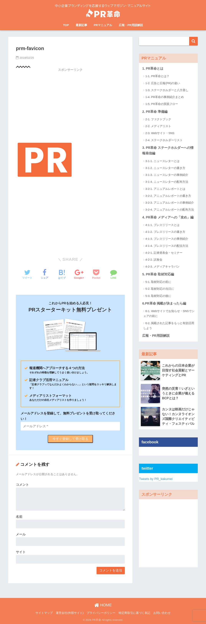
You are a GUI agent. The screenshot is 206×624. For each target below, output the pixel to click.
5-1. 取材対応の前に (158, 281)
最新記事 (81, 25)
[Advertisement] (70, 101)
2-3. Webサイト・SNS (159, 133)
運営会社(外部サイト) (70, 612)
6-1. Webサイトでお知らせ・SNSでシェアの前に (168, 313)
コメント (22, 485)
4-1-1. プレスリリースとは (162, 224)
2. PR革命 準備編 (154, 112)
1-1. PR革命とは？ (157, 76)
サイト (21, 552)
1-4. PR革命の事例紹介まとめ (164, 97)
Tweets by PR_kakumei (155, 479)
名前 (19, 517)
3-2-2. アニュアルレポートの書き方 (168, 195)
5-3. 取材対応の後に (158, 295)
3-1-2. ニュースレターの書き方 (165, 168)
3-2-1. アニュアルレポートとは (165, 188)
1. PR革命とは (152, 68)
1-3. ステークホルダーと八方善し (166, 90)
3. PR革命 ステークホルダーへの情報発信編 (168, 150)
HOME (103, 605)
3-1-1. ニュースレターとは (162, 161)
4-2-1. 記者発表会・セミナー (163, 252)
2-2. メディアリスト (158, 126)
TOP (66, 25)
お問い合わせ (162, 612)
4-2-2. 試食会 (153, 259)
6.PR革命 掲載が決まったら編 (164, 303)
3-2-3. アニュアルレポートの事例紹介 (169, 202)
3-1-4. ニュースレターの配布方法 (166, 181)
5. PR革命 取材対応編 (158, 274)
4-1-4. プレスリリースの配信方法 (166, 245)
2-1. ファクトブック (158, 119)
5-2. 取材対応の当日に (159, 288)
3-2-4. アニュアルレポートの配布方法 (169, 209)
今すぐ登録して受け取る (70, 439)
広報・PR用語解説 (131, 25)
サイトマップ (44, 612)
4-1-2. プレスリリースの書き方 (165, 231)
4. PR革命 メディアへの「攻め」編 (168, 217)
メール (21, 534)
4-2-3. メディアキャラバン (162, 266)
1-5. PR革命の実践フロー (161, 103)
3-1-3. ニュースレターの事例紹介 (166, 174)
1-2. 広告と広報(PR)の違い (162, 83)
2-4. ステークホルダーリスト (164, 140)
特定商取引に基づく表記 (134, 612)
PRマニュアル (103, 25)
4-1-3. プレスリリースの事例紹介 (166, 238)
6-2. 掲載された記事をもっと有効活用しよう (168, 325)
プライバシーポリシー (101, 612)
